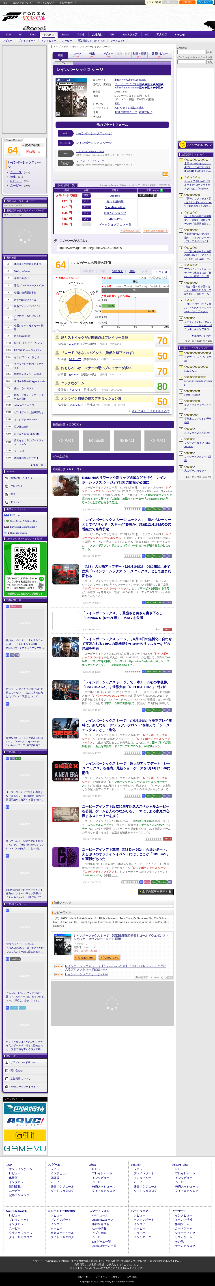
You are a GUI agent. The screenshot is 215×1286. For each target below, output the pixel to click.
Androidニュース (102, 1219)
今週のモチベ (21, 278)
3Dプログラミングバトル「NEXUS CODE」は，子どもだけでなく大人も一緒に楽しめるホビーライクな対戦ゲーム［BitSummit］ (25, 948)
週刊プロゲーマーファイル (29, 285)
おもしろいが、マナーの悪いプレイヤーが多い (96, 368)
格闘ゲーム (182, 1224)
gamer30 (74, 374)
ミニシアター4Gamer (25, 419)
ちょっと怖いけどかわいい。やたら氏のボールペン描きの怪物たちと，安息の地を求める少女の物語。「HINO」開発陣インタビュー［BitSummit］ (24, 1045)
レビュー (8, 40)
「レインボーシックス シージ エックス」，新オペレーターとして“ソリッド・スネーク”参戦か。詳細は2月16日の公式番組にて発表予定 (126, 524)
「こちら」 (127, 1264)
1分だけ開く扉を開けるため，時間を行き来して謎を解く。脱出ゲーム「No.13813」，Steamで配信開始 (197, 290)
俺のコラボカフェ (24, 388)
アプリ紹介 (99, 1233)
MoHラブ (75, 359)
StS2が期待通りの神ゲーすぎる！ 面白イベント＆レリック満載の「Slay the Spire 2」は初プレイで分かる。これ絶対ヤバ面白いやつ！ (25, 893)
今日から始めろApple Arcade (29, 381)
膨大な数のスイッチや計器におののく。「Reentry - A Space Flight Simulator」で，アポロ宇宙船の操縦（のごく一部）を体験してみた (24, 741)
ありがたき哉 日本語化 (26, 433)
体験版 (13, 1177)
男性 (132, 271)
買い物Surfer (21, 426)
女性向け (97, 34)
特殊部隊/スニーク (126, 112)
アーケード (179, 1211)
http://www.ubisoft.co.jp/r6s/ (130, 79)
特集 (13, 176)
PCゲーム (15, 515)
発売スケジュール (62, 1186)
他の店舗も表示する (157, 230)
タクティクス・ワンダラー (197, 358)
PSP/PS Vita (179, 1164)
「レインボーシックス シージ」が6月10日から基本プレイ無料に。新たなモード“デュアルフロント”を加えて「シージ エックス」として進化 (127, 725)
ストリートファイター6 (197, 432)
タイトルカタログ (62, 1190)
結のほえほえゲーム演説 (27, 374)
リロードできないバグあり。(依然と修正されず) (97, 353)
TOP (8, 34)
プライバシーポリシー (23, 1062)
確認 (86, 195)
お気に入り (170, 2)
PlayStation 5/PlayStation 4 (23, 526)
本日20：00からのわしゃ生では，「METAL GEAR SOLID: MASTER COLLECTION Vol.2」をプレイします (197, 167)
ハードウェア (129, 34)
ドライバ (15, 502)
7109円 (67, 224)
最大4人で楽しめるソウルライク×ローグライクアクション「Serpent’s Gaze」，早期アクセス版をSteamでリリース (198, 185)
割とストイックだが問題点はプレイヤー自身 (94, 337)
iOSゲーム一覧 (101, 1241)
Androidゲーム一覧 (104, 1245)
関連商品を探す (131, 230)
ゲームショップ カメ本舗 (115, 224)
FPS (117, 103)
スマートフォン (99, 1211)
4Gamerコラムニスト (25, 405)
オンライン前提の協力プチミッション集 (91, 398)
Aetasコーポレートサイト (24, 1086)
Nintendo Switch (18, 532)
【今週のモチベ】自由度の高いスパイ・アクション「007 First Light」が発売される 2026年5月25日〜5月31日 (197, 255)
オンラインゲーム (20, 1169)
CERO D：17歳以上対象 (129, 107)
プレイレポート (27, 40)
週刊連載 (15, 1186)
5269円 (67, 218)
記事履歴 (187, 2)
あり (86, 201)
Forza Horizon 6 (192, 394)
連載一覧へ (39, 465)
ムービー (67, 40)
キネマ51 (19, 450)
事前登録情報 (101, 1224)
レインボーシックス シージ (94, 133)
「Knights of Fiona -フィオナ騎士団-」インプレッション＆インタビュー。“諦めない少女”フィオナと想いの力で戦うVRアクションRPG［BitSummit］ (25, 997)
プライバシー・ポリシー (108, 1276)
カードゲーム (183, 1228)
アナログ (161, 34)
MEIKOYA (115, 218)
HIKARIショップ (115, 213)
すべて (161, 271)
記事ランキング (19, 1195)
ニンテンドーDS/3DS (61, 1211)
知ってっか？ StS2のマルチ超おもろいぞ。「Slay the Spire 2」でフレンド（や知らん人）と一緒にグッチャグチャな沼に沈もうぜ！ (25, 845)
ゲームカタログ (119, 40)
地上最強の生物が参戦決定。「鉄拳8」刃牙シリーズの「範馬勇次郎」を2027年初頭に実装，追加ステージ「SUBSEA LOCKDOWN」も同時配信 (197, 220)
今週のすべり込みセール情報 (29, 327)
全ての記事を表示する (156, 891)
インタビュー (48, 40)
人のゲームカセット (195, 470)
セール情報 (99, 1228)
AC (147, 34)
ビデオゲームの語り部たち (29, 412)
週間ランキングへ (203, 335)
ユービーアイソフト (127, 84)
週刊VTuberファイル (25, 299)
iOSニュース (100, 1215)
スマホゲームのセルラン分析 (29, 318)
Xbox (33, 34)
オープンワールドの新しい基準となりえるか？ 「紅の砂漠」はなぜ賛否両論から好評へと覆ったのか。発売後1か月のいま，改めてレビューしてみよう (25, 796)
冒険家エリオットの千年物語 (197, 420)
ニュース (16, 172)
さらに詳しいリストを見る (151, 411)
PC (20, 34)
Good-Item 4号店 (115, 207)
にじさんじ (190, 370)
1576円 (67, 207)
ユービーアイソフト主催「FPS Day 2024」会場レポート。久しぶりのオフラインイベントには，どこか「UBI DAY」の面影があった (126, 854)
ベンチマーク (142, 1237)
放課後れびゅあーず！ (26, 457)
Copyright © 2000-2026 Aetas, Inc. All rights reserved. (107, 1281)
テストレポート (144, 1219)
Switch (65, 34)
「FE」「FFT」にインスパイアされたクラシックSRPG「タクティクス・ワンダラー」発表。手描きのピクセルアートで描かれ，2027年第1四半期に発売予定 (197, 308)
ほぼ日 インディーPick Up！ (29, 343)
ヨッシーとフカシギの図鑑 (197, 458)
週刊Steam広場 (22, 335)
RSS (5, 2)
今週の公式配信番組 (25, 292)
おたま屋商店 (115, 201)
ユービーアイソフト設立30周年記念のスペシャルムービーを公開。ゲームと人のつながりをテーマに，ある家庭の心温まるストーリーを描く (125, 811)
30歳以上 (117, 271)
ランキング (205, 2)
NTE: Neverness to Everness (198, 382)
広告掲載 (132, 1276)
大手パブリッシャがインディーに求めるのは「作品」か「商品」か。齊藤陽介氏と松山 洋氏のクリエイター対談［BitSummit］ (198, 272)
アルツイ (75, 389)
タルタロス (76, 405)
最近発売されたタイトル (91, 40)
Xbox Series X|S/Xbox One (23, 521)
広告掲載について (20, 1078)
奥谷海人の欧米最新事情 (27, 264)
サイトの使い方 (46, 2)
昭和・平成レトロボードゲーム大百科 (29, 397)
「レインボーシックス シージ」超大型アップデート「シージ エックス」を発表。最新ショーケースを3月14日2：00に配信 (126, 768)
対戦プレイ (145, 112)
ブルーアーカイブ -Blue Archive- (197, 444)
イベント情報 (183, 1219)
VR (112, 34)
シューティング (185, 1233)
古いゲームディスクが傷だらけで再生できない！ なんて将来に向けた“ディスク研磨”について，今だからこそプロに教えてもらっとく (24, 693)
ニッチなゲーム (72, 383)
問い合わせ (66, 2)
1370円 (67, 201)
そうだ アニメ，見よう (26, 357)
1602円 (67, 213)
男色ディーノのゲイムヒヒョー (29, 308)
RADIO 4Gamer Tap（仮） (28, 350)
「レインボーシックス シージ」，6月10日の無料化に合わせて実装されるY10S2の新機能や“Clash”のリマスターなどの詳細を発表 (127, 643)
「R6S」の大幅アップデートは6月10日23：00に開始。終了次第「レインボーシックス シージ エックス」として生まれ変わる (126, 571)
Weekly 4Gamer (22, 271)
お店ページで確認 (66, 195)
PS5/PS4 (49, 34)
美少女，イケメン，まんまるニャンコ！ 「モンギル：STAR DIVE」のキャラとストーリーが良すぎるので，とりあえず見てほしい (25, 644)
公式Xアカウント (22, 2)
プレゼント (17, 486)
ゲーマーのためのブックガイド (29, 365)
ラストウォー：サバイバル (197, 406)
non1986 (74, 344)
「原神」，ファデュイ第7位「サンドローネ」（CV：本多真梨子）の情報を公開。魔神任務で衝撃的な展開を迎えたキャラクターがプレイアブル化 (198, 202)
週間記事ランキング (22, 478)
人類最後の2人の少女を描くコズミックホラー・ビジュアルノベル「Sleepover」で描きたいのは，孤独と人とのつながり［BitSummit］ (197, 237)
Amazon (115, 195)
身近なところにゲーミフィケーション (29, 442)
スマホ (81, 34)
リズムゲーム (183, 1237)
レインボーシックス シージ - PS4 (86, 974)
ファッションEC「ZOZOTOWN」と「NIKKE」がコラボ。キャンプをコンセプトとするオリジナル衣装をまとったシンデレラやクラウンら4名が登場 (198, 325)
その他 (179, 1241)
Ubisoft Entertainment (127, 87)
